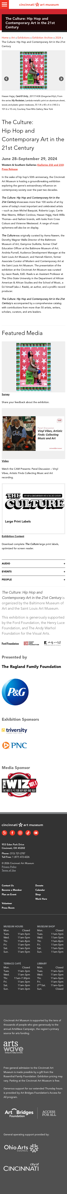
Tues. (6, 934)
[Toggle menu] (4, 4)
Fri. (5, 945)
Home (5, 38)
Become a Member (12, 890)
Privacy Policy (9, 867)
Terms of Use (9, 870)
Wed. (6, 937)
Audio (6, 563)
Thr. (6, 941)
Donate (39, 886)
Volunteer (7, 903)
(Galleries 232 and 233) (50, 165)
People (7, 579)
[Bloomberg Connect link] (4, 833)
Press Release (10, 169)
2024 (58, 38)
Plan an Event (9, 894)
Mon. (6, 930)
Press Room (8, 908)
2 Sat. (41, 985)
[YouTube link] (36, 833)
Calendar (40, 890)
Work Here (41, 899)
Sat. (6, 948)
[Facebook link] (12, 833)
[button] (6, 78)
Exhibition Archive (42, 38)
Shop (38, 894)
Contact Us (8, 886)
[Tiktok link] (28, 833)
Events (7, 571)
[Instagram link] (20, 833)
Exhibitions (24, 38)
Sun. (6, 952)
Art (13, 38)
